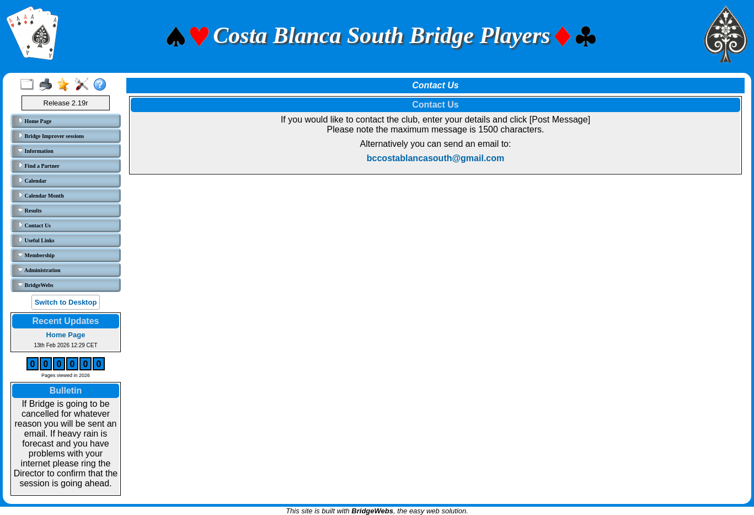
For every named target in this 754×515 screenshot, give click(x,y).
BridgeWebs (36, 285)
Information (36, 150)
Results (30, 210)
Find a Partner (39, 165)
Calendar (32, 180)
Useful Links (36, 240)
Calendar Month (41, 195)
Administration (39, 270)
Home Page (34, 121)
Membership (36, 255)
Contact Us (34, 225)
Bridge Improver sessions (51, 135)
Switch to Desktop (66, 302)
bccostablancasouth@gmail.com (435, 158)
